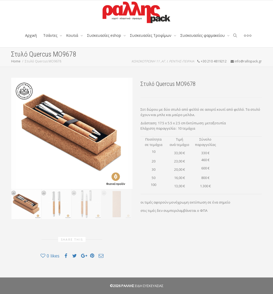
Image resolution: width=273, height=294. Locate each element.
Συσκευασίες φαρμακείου (203, 35)
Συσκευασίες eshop (104, 35)
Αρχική (31, 35)
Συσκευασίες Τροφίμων (151, 35)
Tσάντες (50, 35)
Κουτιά (72, 35)
